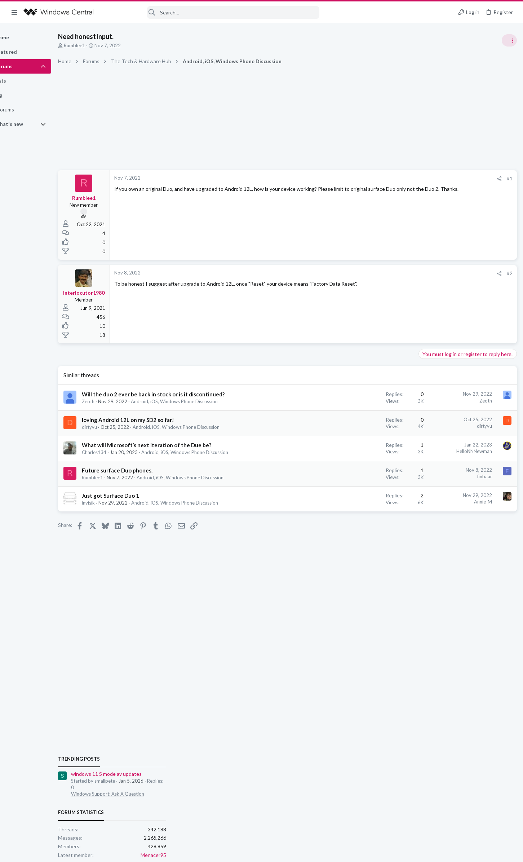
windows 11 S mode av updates (456, 406)
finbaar (368, 476)
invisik (113, 503)
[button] (14, 12)
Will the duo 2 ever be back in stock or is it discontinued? (178, 394)
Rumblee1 (99, 45)
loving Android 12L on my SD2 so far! (153, 420)
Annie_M (367, 502)
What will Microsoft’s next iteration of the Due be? (171, 445)
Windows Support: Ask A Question (457, 425)
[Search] (211, 12)
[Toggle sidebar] (508, 40)
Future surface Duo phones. (142, 470)
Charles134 (119, 452)
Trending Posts (428, 390)
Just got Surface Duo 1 (135, 495)
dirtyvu (114, 427)
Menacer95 (503, 486)
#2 (393, 273)
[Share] (383, 178)
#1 (393, 178)
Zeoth (113, 401)
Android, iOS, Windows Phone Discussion (199, 401)
